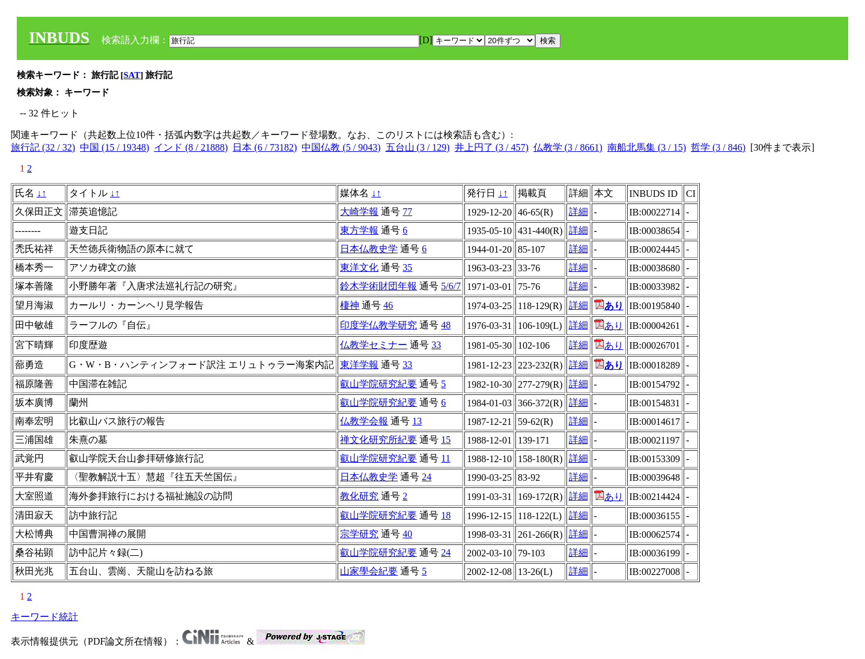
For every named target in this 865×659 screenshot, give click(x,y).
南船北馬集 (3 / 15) (646, 147)
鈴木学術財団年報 (378, 286)
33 (436, 345)
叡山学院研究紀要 (378, 384)
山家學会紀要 (369, 571)
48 (446, 325)
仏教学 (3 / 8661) (567, 147)
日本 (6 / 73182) (264, 147)
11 (445, 458)
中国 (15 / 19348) (114, 147)
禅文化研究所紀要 (378, 440)
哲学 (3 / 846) (718, 147)
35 (407, 267)
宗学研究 (359, 534)
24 (426, 477)
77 (407, 211)
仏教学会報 (364, 421)
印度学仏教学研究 (378, 325)
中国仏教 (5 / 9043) (341, 147)
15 (446, 440)
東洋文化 (359, 267)
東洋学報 (359, 365)
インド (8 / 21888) (191, 147)
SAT (132, 75)
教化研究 (359, 496)
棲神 (349, 305)
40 (407, 534)
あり (609, 325)
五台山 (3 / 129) (418, 147)
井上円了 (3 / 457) (492, 147)
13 (417, 421)
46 (388, 305)
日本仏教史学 (369, 249)
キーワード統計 (44, 617)
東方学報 (359, 230)
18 (446, 515)
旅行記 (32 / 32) (43, 147)
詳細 (578, 211)
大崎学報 (359, 211)
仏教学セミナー (373, 345)
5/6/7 (451, 286)
